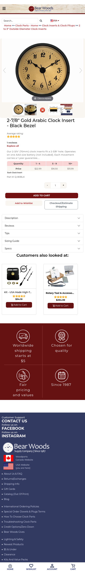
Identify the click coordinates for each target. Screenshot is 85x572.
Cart (73, 567)
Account (52, 567)
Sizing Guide (12, 241)
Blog (6, 499)
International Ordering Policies (21, 506)
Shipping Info (11, 483)
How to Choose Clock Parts (19, 516)
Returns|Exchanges (15, 478)
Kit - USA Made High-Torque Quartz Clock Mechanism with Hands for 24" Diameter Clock (18, 292)
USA (55, 20)
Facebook (13, 428)
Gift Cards (9, 489)
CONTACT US (14, 421)
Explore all (13, 146)
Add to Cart (41, 195)
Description (11, 218)
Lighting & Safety (13, 539)
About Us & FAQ (13, 473)
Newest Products (14, 544)
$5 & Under (10, 549)
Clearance (9, 554)
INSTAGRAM (14, 436)
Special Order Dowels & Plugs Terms (24, 511)
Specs (8, 248)
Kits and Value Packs (16, 559)
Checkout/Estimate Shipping (61, 205)
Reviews (9, 225)
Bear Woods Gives (14, 531)
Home (10, 567)
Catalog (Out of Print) (16, 494)
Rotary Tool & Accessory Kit (60, 293)
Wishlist (31, 567)
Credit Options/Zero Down (19, 526)
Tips (7, 233)
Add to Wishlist (24, 203)
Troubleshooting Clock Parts (20, 521)
